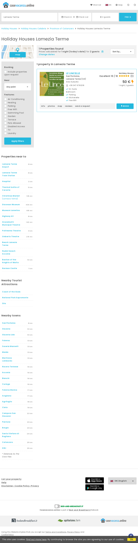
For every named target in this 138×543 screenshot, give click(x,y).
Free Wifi (10, 109)
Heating (10, 102)
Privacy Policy (73, 532)
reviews (68, 106)
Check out (82, 17)
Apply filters (17, 141)
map (17, 54)
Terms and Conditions (55, 532)
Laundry (10, 133)
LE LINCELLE (73, 73)
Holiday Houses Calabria (33, 28)
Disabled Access (14, 126)
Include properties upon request (15, 73)
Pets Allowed (12, 123)
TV (7, 129)
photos (51, 106)
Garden (10, 116)
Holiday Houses (9, 28)
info (43, 106)
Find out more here (36, 539)
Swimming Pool (14, 112)
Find (128, 17)
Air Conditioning (14, 99)
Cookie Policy (7, 534)
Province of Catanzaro (62, 28)
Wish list (95, 5)
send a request (82, 106)
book (125, 106)
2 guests (105, 17)
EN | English (125, 481)
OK (131, 539)
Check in (66, 17)
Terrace (10, 119)
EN (110, 5)
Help (119, 5)
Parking (9, 106)
